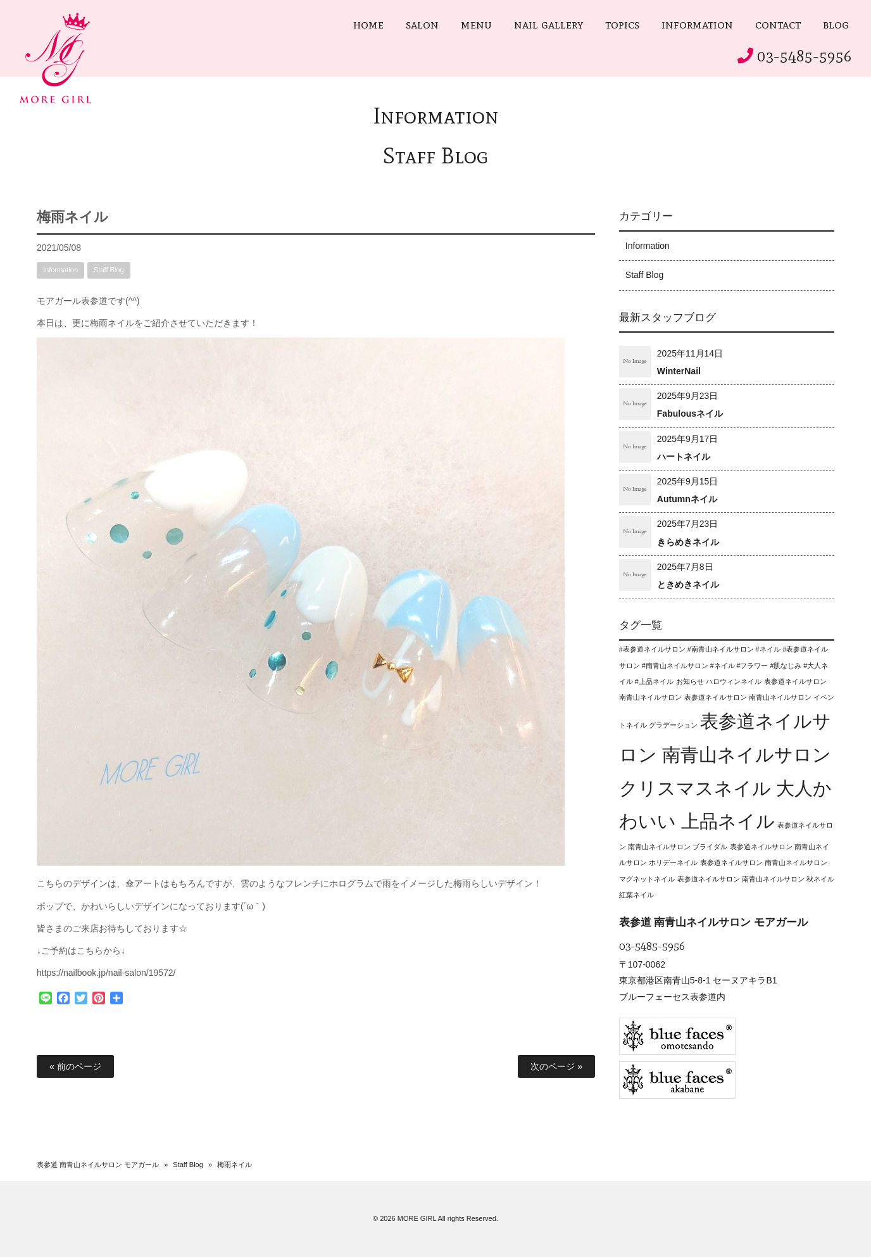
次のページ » (556, 1066)
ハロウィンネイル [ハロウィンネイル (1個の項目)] (733, 681)
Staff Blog (435, 155)
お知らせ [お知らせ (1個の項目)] (690, 681)
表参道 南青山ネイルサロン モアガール (98, 1164)
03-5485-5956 (804, 56)
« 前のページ (75, 1066)
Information (436, 115)
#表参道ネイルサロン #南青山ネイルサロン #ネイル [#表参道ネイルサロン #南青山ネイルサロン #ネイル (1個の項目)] (699, 649)
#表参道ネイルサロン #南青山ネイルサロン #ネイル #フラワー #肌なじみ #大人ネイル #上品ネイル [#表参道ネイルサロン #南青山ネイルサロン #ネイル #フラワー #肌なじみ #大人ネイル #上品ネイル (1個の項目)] (724, 665)
